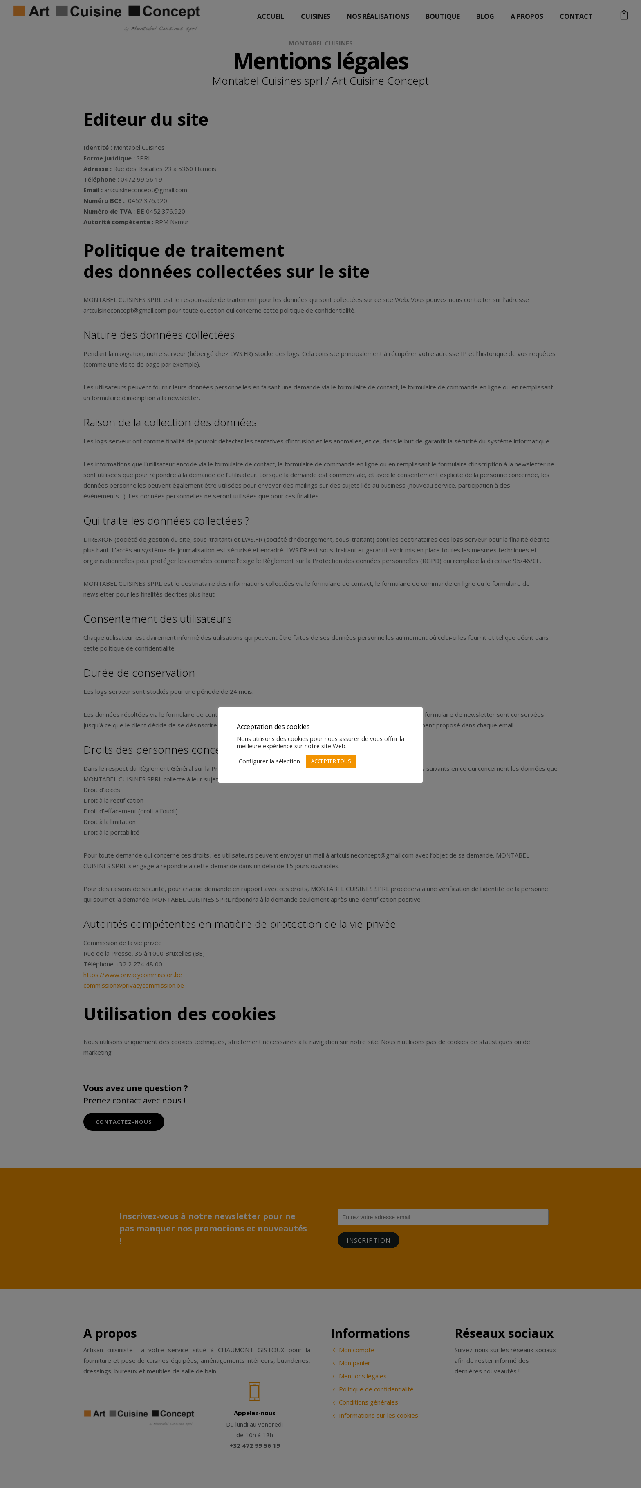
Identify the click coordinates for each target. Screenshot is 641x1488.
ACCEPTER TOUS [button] (331, 761)
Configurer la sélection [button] (269, 761)
